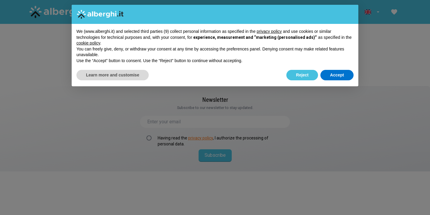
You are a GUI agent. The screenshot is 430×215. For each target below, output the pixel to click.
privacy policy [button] (269, 31)
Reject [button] (302, 75)
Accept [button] (337, 75)
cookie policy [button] (88, 43)
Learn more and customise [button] (112, 75)
